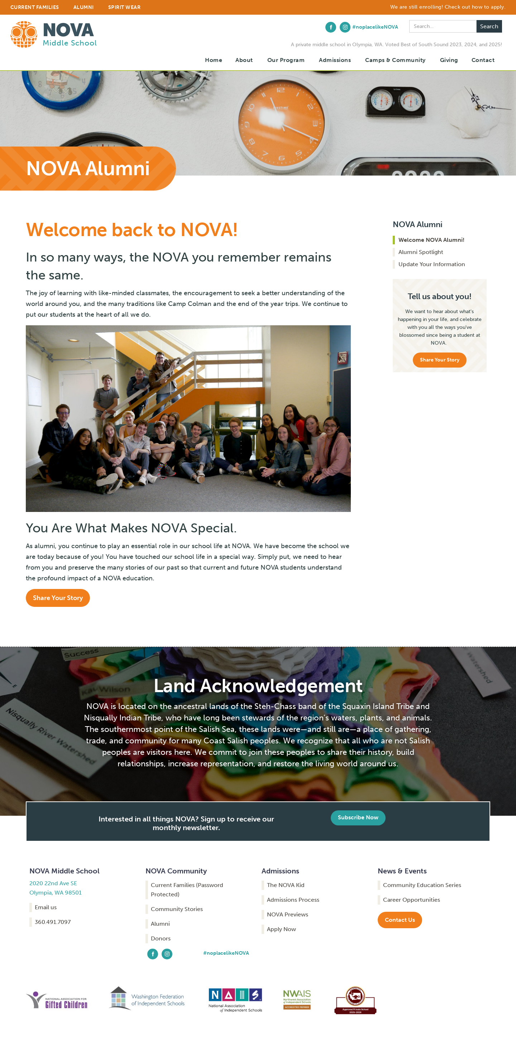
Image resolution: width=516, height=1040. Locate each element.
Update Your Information (431, 264)
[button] (244, 60)
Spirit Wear (124, 7)
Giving (449, 60)
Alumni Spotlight (420, 252)
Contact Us (400, 919)
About (244, 60)
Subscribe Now (358, 817)
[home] (53, 32)
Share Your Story (58, 598)
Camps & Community (395, 60)
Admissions (335, 60)
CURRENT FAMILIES (34, 7)
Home (213, 60)
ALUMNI (83, 7)
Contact (483, 60)
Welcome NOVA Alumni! (431, 239)
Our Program (286, 60)
